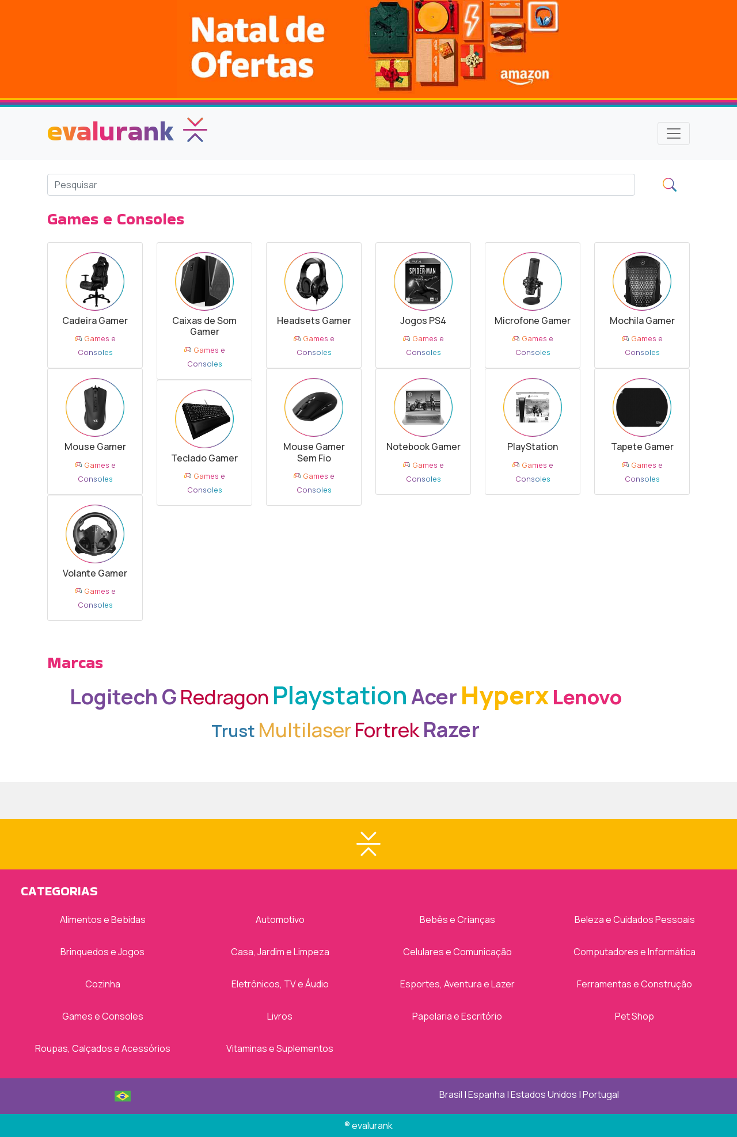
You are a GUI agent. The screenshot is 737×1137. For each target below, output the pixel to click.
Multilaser (305, 729)
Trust (233, 730)
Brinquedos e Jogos (102, 951)
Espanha (486, 1094)
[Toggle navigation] (674, 133)
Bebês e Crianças (457, 919)
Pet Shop (634, 1016)
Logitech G (123, 696)
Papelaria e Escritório (457, 1016)
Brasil (450, 1094)
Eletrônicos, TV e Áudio (280, 984)
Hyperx (505, 695)
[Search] (341, 185)
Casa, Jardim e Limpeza (280, 951)
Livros (279, 1016)
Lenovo (587, 696)
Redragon (224, 696)
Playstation (340, 695)
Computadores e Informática (634, 951)
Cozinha (102, 984)
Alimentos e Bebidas (103, 919)
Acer (434, 696)
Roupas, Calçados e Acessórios (102, 1048)
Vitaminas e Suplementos (279, 1048)
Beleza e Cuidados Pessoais (635, 919)
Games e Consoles (102, 1016)
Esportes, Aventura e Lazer (457, 984)
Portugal (601, 1094)
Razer (451, 729)
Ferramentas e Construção (634, 984)
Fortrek (387, 729)
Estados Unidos (544, 1094)
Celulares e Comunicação (457, 951)
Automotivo (280, 919)
